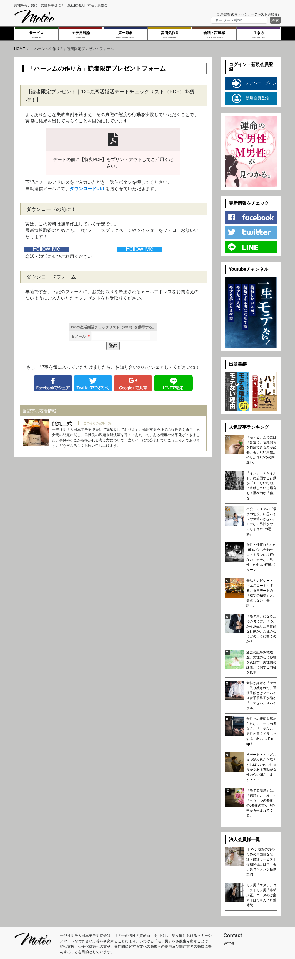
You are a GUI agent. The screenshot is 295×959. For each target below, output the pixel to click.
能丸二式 (62, 423)
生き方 (258, 35)
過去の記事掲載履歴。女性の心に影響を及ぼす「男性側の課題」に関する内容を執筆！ (261, 662)
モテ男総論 (80, 35)
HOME (19, 49)
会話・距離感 (214, 35)
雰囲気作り (169, 35)
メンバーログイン (254, 83)
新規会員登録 (250, 98)
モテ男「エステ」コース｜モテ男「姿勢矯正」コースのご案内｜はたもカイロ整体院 (261, 895)
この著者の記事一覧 (97, 423)
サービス (36, 35)
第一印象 (125, 35)
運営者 (229, 943)
